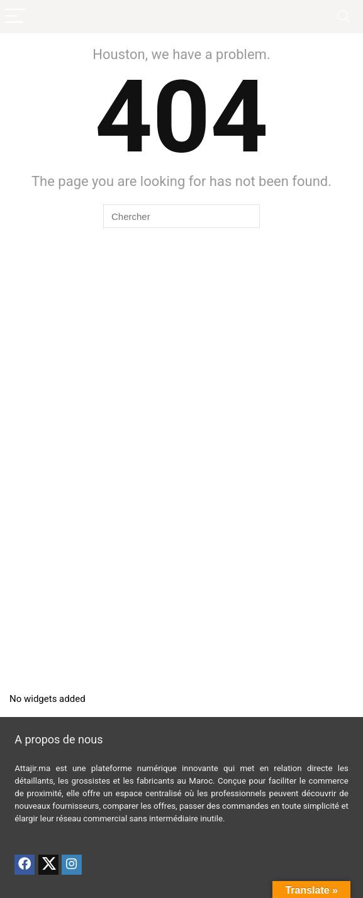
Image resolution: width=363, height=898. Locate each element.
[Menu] (15, 16)
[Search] (343, 16)
